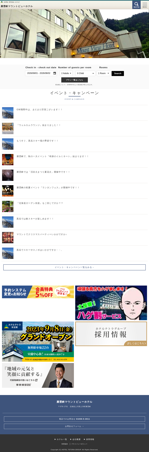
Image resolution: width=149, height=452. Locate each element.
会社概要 (76, 439)
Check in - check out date (40, 67)
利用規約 (65, 444)
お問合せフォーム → (74, 426)
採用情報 (90, 439)
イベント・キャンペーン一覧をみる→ (74, 267)
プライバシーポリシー (79, 444)
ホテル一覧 (62, 439)
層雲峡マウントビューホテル (17, 6)
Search (117, 73)
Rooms (103, 67)
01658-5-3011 (74, 419)
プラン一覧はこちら (74, 80)
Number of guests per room (66, 67)
